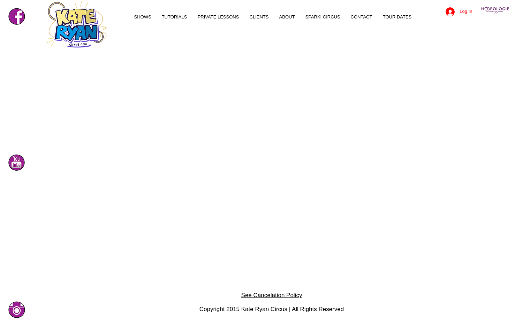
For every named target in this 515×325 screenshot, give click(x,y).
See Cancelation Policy (271, 295)
